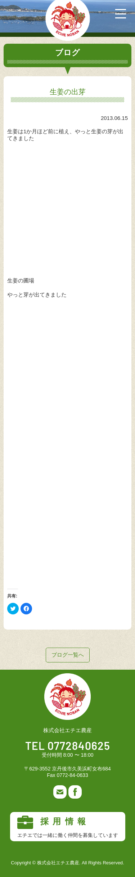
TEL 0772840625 (67, 746)
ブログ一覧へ (67, 655)
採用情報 (67, 827)
